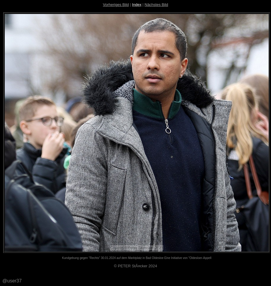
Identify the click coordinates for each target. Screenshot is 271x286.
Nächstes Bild (156, 4)
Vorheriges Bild (116, 4)
